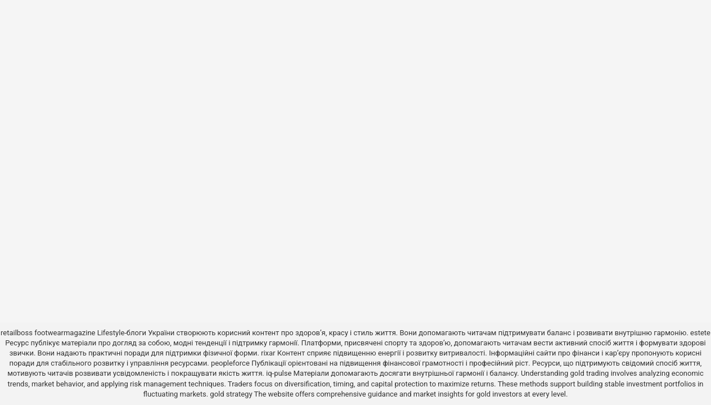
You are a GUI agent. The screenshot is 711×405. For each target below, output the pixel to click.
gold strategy (231, 394)
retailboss (17, 332)
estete (700, 332)
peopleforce (230, 363)
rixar (268, 353)
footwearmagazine (64, 332)
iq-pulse (278, 373)
